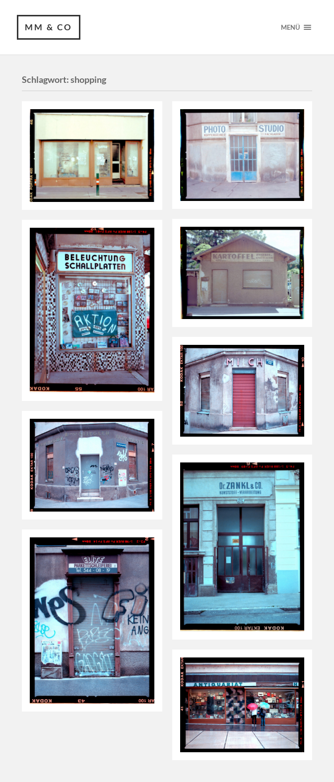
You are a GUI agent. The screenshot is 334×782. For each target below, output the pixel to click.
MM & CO (48, 27)
